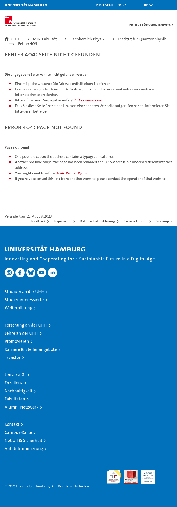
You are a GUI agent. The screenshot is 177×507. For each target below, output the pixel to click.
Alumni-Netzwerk (21, 407)
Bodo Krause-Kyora (88, 100)
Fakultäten (15, 399)
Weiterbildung (18, 308)
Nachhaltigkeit (18, 391)
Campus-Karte (18, 432)
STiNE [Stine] (122, 5)
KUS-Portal (105, 5)
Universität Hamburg (26, 5)
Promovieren (17, 341)
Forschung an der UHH (26, 325)
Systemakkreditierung (165, 472)
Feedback (38, 221)
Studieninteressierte (24, 300)
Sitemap (162, 221)
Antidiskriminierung (24, 448)
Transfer (13, 357)
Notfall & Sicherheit (23, 440)
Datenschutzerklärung (97, 221)
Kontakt (12, 424)
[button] (147, 5)
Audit (128, 472)
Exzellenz (14, 383)
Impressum (63, 221)
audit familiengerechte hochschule (114, 477)
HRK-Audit (145, 475)
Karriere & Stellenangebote (31, 349)
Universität (15, 375)
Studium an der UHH (24, 292)
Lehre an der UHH (21, 333)
